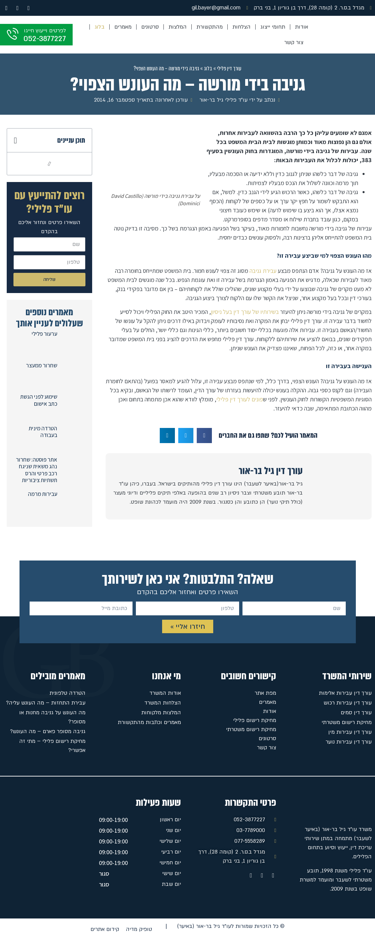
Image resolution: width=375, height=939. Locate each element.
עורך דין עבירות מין (350, 732)
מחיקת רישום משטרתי (347, 722)
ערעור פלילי (44, 333)
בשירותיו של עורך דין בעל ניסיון (245, 312)
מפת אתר (265, 693)
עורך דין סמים (356, 712)
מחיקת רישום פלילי (254, 720)
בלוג (100, 27)
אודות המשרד (165, 693)
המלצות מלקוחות (161, 712)
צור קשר (293, 42)
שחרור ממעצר (41, 365)
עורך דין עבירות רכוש (348, 703)
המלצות (177, 27)
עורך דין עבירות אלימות (345, 693)
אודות (301, 27)
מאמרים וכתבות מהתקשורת (149, 722)
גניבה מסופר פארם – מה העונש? (47, 731)
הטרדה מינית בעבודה (43, 432)
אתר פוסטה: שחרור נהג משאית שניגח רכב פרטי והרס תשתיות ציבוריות (36, 470)
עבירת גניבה (263, 271)
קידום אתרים (104, 929)
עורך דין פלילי (229, 68)
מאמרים (123, 27)
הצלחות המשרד (162, 703)
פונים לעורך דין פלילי (239, 399)
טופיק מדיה (139, 929)
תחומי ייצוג (272, 27)
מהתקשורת (209, 27)
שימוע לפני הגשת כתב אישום (38, 400)
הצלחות (241, 27)
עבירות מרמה (42, 494)
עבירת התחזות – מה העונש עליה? (45, 703)
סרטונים (150, 27)
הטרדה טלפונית (67, 693)
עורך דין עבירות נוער (349, 742)
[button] (204, 435)
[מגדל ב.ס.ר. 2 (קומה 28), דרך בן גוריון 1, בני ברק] (44, 844)
